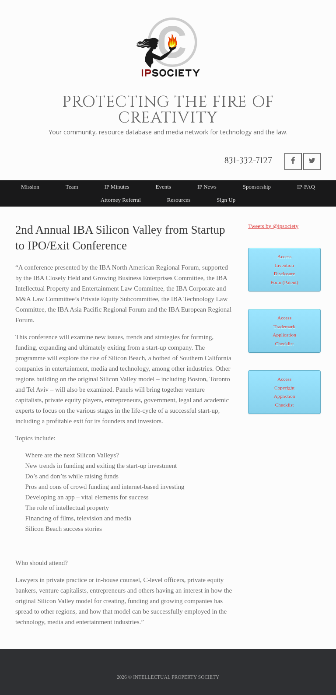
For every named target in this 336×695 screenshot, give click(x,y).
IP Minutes (117, 186)
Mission (30, 186)
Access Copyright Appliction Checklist (284, 391)
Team (72, 186)
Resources (178, 200)
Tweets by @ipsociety (273, 226)
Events (163, 186)
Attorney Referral (121, 200)
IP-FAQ (306, 186)
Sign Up (226, 200)
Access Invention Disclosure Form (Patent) (284, 269)
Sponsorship (257, 186)
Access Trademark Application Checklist (284, 330)
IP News (207, 186)
